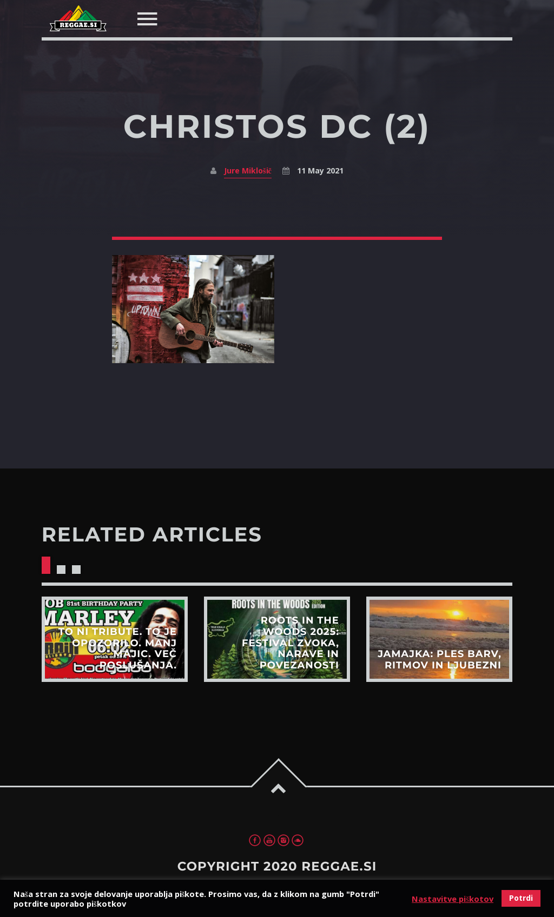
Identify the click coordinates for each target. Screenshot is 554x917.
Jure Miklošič (248, 170)
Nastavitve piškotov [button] (452, 898)
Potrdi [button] (521, 898)
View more (115, 639)
